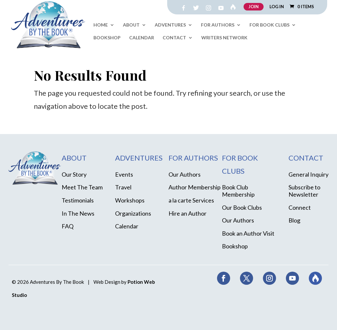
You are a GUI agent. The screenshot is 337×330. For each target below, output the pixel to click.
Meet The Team (82, 187)
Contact (174, 37)
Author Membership (194, 187)
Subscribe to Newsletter (304, 191)
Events (124, 174)
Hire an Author (187, 213)
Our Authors (184, 174)
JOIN (253, 6)
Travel (123, 187)
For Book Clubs (269, 25)
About (131, 25)
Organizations (133, 213)
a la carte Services (191, 200)
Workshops (130, 200)
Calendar (141, 37)
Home (100, 25)
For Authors (217, 25)
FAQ (67, 226)
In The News (78, 213)
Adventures (170, 25)
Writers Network (224, 37)
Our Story (74, 174)
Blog (294, 220)
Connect (299, 207)
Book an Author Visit (248, 233)
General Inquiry (308, 174)
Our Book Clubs (242, 207)
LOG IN (276, 7)
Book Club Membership (238, 191)
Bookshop (107, 37)
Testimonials (78, 200)
